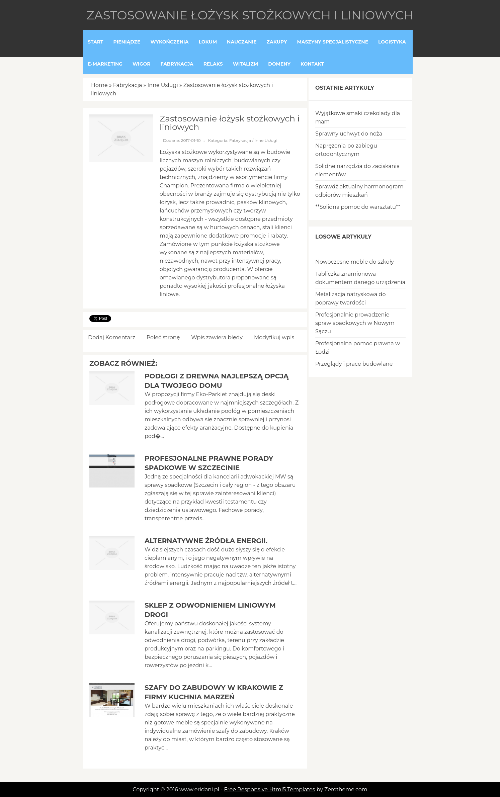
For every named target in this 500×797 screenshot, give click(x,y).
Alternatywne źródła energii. (206, 541)
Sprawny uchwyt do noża (348, 133)
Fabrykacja (127, 85)
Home (99, 85)
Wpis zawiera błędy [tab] (217, 337)
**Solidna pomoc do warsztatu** (357, 207)
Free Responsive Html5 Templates (269, 789)
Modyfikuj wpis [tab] (274, 337)
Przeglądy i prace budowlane (354, 364)
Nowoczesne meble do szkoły (354, 262)
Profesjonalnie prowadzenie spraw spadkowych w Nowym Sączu (355, 323)
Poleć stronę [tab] (163, 337)
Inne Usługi (163, 85)
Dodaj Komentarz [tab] (111, 337)
